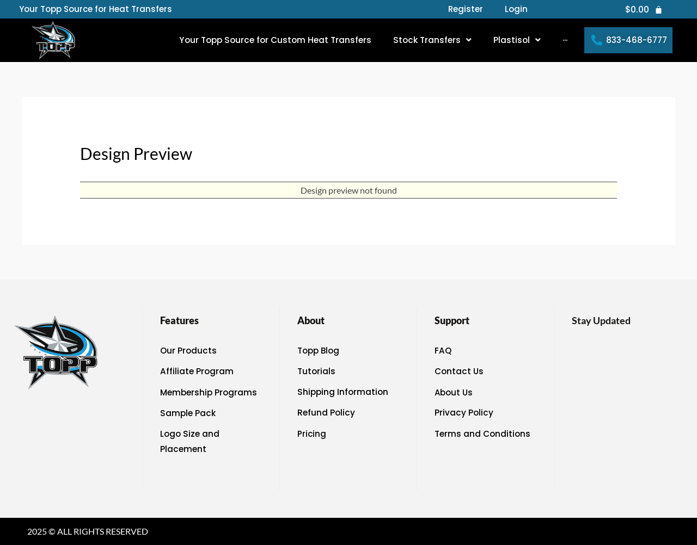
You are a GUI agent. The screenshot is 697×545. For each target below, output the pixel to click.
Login (516, 9)
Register (465, 9)
